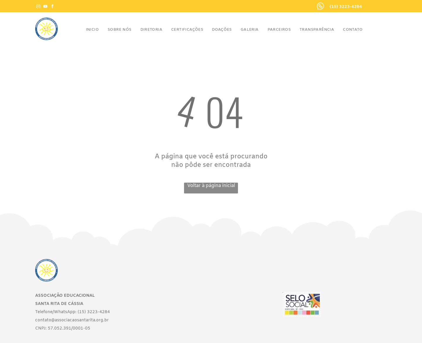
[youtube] (45, 7)
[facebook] (52, 7)
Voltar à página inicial (211, 186)
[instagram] (38, 7)
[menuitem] (92, 29)
